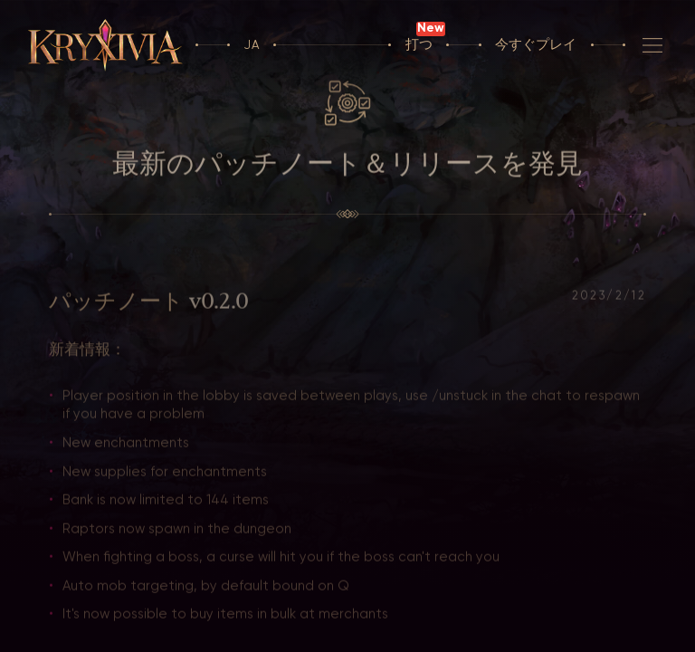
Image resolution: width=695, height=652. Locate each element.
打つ (419, 45)
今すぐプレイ (535, 45)
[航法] (652, 45)
